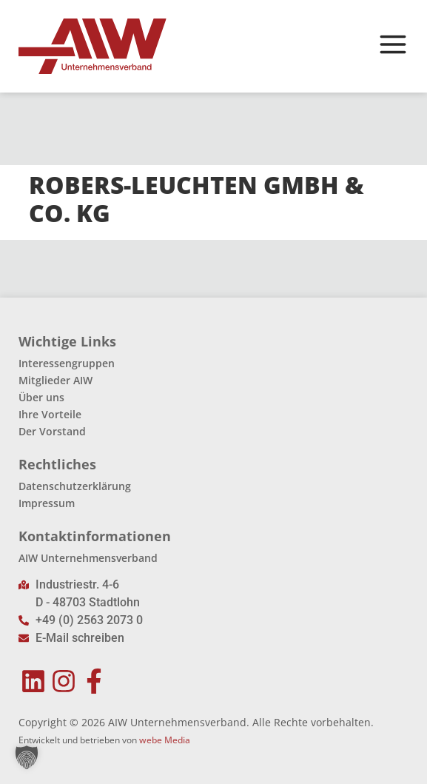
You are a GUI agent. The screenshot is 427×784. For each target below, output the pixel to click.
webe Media (164, 740)
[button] (26, 757)
